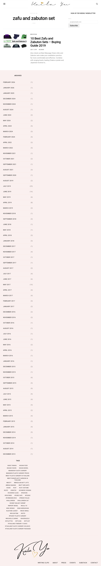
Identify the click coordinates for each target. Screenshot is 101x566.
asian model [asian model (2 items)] (24, 468)
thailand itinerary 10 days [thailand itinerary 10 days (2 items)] (18, 523)
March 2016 (8, 356)
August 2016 (8, 328)
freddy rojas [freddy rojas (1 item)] (24, 498)
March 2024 (8, 131)
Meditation (33, 34)
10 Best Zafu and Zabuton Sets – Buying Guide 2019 (45, 42)
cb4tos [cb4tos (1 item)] (13, 490)
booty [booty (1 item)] (9, 482)
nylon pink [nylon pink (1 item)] (14, 513)
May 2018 (7, 230)
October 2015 (8, 377)
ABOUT (55, 563)
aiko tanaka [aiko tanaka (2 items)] (12, 465)
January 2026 (8, 88)
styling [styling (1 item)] (18, 521)
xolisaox (41, 49)
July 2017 (7, 274)
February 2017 (9, 301)
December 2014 (9, 432)
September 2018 (9, 219)
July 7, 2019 (33, 49)
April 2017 (7, 290)
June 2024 (7, 115)
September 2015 (9, 383)
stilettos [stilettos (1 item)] (9, 521)
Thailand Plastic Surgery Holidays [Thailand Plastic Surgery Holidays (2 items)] (18, 526)
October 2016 (8, 323)
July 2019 (7, 186)
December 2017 (9, 246)
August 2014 (8, 449)
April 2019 (7, 202)
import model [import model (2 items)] (13, 505)
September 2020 (9, 175)
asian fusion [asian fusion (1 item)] (12, 468)
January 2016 (8, 361)
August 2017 (8, 268)
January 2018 (8, 241)
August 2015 (8, 388)
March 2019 (8, 208)
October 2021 (8, 159)
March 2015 (8, 416)
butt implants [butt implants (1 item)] (24, 485)
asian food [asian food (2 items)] (24, 465)
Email (70, 18)
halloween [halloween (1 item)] (11, 500)
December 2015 (9, 366)
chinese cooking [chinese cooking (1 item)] (25, 490)
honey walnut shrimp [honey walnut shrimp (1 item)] (17, 503)
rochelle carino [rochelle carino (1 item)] (12, 518)
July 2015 (7, 394)
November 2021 (9, 153)
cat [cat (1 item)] (15, 487)
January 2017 (8, 306)
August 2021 (8, 170)
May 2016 (7, 345)
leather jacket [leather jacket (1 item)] (12, 511)
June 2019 (7, 192)
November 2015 (9, 372)
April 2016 (7, 350)
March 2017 (8, 295)
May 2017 (7, 285)
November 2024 (9, 104)
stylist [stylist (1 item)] (27, 521)
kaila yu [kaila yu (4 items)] (24, 505)
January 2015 (8, 427)
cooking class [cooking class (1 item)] (14, 493)
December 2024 (9, 99)
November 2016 (9, 317)
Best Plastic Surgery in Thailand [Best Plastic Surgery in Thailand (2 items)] (18, 475)
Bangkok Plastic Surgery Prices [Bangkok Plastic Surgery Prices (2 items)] (18, 473)
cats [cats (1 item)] (6, 490)
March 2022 (8, 148)
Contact (94, 563)
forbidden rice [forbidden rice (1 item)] (12, 498)
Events (73, 563)
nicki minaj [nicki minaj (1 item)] (25, 511)
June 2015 (7, 399)
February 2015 (9, 421)
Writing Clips (43, 563)
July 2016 (7, 334)
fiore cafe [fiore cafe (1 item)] (18, 495)
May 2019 (7, 197)
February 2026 (9, 82)
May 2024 (7, 120)
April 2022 (7, 142)
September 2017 (9, 263)
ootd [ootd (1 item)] (23, 513)
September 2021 (9, 164)
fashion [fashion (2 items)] (24, 493)
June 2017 (7, 279)
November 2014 (9, 438)
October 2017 (8, 257)
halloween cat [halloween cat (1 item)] (23, 500)
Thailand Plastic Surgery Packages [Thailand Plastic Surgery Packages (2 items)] (18, 528)
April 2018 (7, 235)
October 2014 (8, 443)
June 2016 (7, 339)
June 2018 (7, 224)
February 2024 (9, 137)
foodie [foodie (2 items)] (28, 495)
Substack (83, 563)
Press (63, 563)
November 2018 (9, 213)
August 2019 (8, 181)
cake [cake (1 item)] (9, 487)
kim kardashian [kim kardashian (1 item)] (23, 508)
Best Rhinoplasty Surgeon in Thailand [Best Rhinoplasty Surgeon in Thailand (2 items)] (18, 479)
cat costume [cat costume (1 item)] (24, 487)
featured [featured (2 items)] (9, 495)
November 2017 (9, 252)
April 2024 (7, 126)
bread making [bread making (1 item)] (11, 485)
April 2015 (7, 410)
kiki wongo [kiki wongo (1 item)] (11, 508)
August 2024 (8, 110)
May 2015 (7, 405)
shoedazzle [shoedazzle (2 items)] (25, 518)
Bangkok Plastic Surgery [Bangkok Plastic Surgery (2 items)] (18, 470)
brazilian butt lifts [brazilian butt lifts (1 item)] (22, 482)
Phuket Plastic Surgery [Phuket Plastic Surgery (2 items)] (18, 516)
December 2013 (9, 454)
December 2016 (9, 312)
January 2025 (8, 93)
